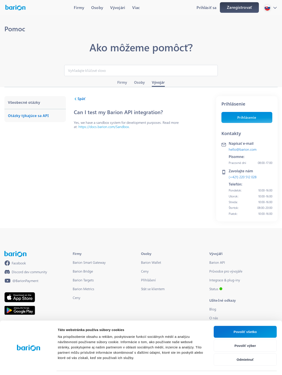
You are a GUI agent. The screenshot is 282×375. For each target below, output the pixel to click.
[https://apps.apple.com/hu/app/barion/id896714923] (19, 297)
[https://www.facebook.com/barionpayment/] (15, 263)
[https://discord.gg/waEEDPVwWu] (25, 272)
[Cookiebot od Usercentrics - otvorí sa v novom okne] (28, 366)
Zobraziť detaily (230, 366)
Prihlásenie (246, 117)
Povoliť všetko (245, 318)
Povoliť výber (245, 332)
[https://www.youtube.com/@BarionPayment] (21, 280)
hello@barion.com (242, 149)
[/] (15, 254)
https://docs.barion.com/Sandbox (103, 126)
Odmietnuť (245, 346)
